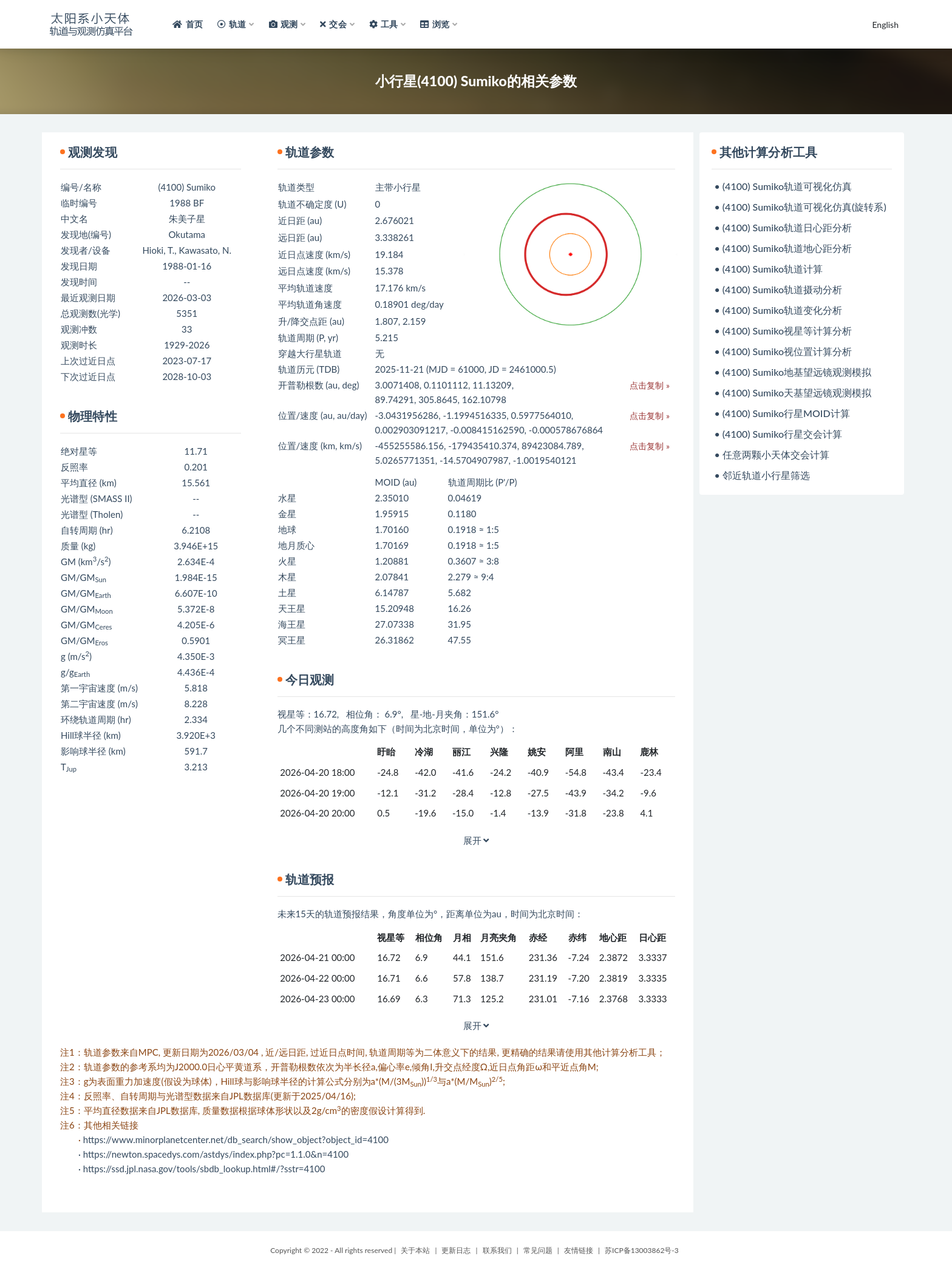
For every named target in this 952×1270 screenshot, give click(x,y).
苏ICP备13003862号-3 (642, 1250)
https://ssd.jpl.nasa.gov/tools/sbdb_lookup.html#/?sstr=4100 (204, 1168)
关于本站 (415, 1250)
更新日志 (456, 1250)
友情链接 (578, 1250)
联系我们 (497, 1250)
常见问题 (537, 1250)
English (885, 24)
